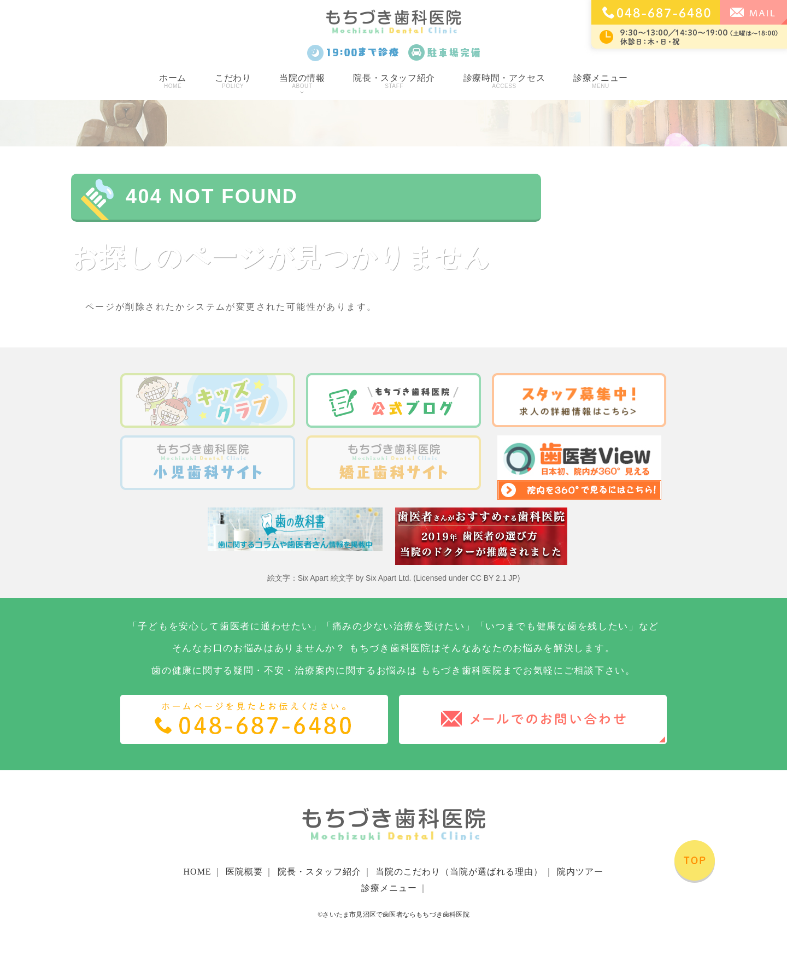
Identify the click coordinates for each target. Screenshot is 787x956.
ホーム (172, 81)
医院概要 (244, 871)
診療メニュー (600, 81)
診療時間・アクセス (504, 81)
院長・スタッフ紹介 (393, 81)
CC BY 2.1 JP (494, 578)
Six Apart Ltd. (388, 578)
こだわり (233, 81)
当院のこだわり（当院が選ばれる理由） (459, 871)
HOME (198, 871)
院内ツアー (580, 871)
